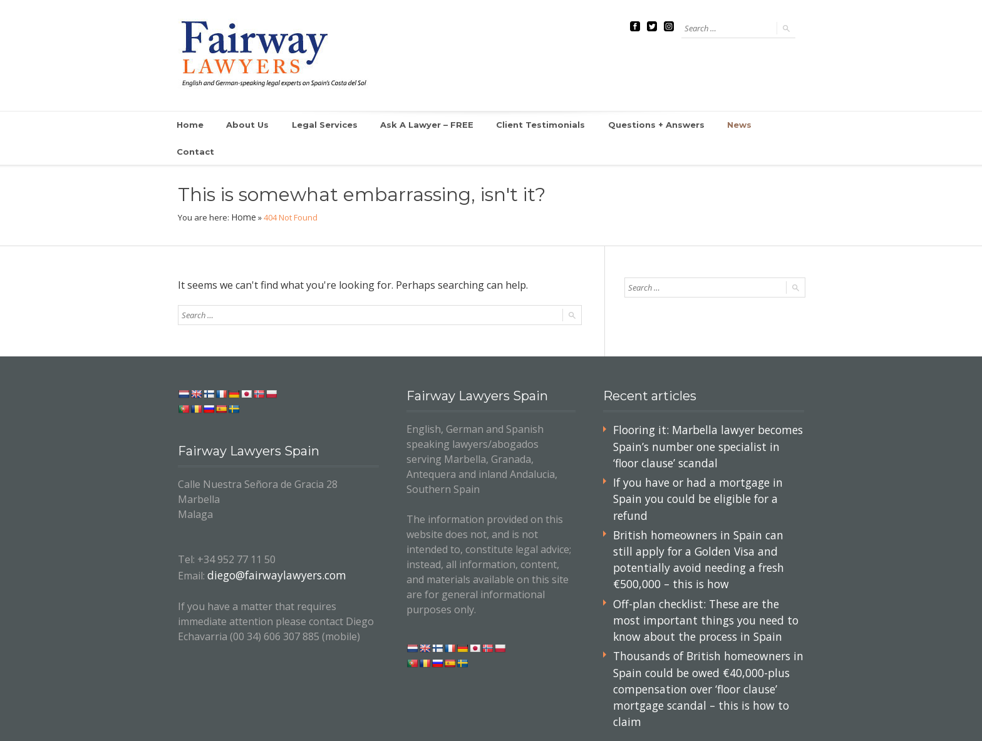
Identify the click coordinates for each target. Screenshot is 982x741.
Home (191, 125)
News (702, 125)
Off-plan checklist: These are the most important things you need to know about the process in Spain (702, 562)
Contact (755, 125)
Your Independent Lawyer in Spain (258, 721)
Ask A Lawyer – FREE (416, 125)
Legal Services (320, 125)
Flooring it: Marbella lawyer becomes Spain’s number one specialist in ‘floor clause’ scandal (702, 418)
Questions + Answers (624, 125)
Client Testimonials (519, 125)
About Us (247, 125)
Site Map (732, 706)
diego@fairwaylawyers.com (270, 548)
